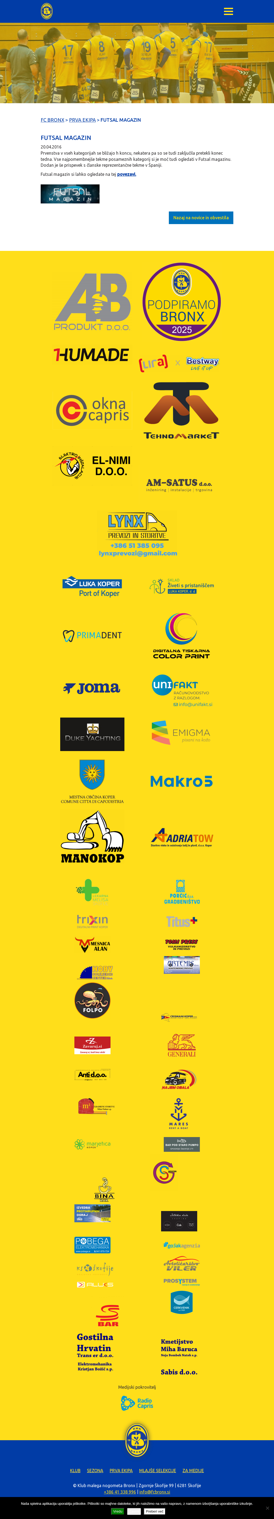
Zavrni (134, 1511)
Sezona (95, 1470)
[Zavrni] (267, 1508)
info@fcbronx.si (154, 1492)
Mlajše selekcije (157, 1470)
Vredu (117, 1511)
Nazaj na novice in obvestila (201, 217)
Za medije (193, 1470)
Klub (75, 1470)
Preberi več (154, 1511)
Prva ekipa (121, 1470)
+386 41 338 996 (120, 1492)
